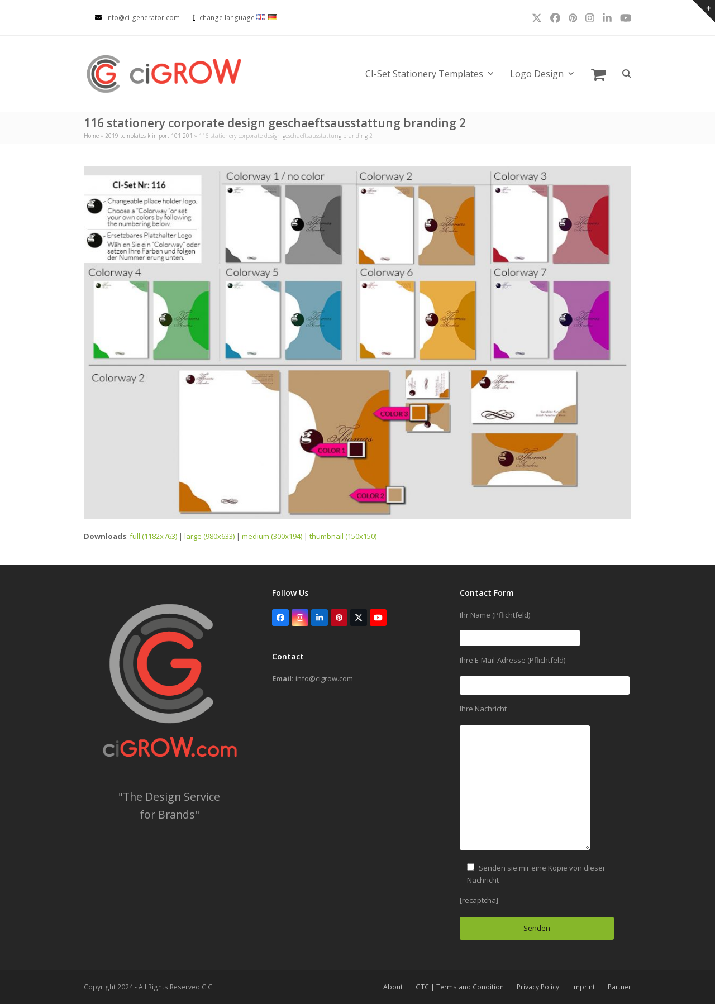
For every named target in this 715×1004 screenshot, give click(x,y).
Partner (619, 987)
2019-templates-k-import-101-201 (149, 136)
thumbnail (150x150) (342, 536)
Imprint (583, 987)
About (393, 987)
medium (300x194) (272, 536)
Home (91, 136)
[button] (598, 74)
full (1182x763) (153, 536)
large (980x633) (209, 536)
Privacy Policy (538, 987)
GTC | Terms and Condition (460, 987)
